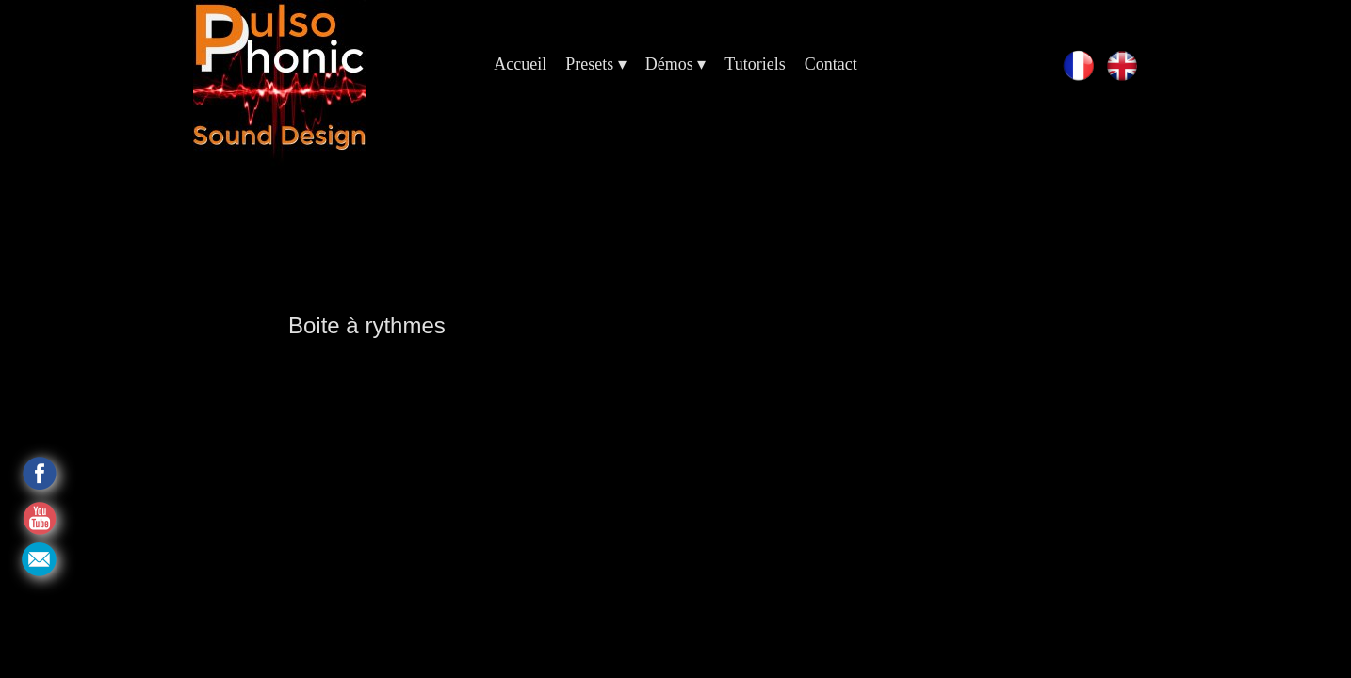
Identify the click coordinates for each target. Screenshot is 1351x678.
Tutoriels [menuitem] (754, 64)
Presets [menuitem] (596, 64)
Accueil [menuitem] (520, 64)
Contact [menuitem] (831, 64)
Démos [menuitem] (676, 64)
